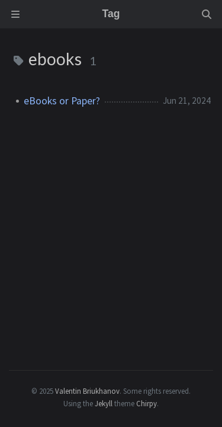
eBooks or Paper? (62, 100)
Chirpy (146, 403)
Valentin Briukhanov (87, 391)
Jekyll (103, 403)
